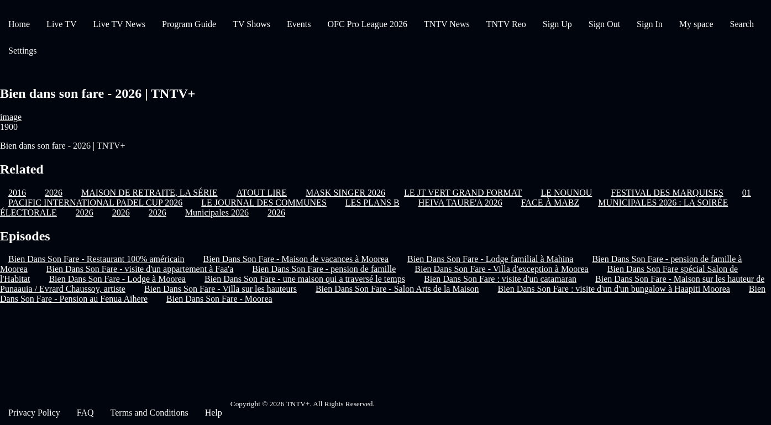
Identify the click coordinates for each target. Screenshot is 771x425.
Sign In (650, 24)
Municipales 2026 (217, 212)
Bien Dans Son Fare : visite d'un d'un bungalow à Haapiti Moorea (613, 288)
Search (742, 24)
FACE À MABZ (550, 202)
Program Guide (189, 24)
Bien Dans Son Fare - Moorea (219, 298)
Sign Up (557, 24)
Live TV (61, 24)
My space (696, 24)
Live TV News (119, 24)
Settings (22, 50)
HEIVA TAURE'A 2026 (460, 202)
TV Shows (251, 24)
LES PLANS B (372, 202)
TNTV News (447, 24)
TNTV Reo (506, 24)
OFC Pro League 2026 (367, 24)
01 (746, 192)
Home (19, 24)
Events (299, 24)
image (11, 117)
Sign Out (604, 24)
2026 (84, 212)
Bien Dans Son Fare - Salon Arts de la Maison (397, 288)
